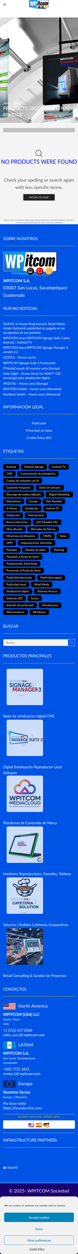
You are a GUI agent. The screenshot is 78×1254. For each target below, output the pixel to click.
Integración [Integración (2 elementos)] (13, 515)
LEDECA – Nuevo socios (19, 357)
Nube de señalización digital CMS (28, 716)
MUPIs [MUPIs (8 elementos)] (47, 536)
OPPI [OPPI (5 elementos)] (9, 542)
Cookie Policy (37, 1248)
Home (7, 103)
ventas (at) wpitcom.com (21, 1074)
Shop (17, 103)
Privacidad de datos (39, 430)
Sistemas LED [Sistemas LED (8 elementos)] (14, 598)
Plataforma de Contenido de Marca (30, 823)
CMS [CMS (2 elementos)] (9, 473)
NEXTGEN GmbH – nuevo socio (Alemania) (32, 389)
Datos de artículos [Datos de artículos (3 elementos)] (50, 487)
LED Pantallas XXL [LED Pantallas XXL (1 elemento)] (47, 522)
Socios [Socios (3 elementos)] (35, 598)
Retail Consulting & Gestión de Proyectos (34, 975)
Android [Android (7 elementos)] (11, 466)
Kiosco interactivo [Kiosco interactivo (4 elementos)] (17, 522)
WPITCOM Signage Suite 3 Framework (29, 363)
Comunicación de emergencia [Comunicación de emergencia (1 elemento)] (38, 473)
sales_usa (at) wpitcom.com (24, 1035)
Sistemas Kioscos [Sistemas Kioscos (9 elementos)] (47, 591)
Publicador (39, 423)
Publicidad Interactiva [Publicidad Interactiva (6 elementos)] (19, 577)
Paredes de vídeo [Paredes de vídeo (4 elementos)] (35, 550)
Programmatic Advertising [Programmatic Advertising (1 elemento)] (21, 563)
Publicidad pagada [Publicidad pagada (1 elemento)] (51, 577)
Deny (39, 1229)
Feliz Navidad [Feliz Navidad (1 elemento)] (54, 501)
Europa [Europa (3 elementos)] (33, 501)
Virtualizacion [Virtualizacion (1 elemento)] (50, 605)
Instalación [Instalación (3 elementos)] (31, 508)
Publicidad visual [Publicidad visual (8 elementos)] (16, 584)
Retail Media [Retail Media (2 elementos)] (41, 584)
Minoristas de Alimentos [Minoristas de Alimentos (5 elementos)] (20, 536)
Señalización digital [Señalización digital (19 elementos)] (17, 591)
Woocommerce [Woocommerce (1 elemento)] (15, 612)
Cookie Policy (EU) (39, 438)
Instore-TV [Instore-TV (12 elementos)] (53, 508)
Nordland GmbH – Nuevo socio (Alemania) (31, 394)
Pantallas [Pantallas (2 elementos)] (11, 550)
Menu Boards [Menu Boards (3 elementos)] (14, 529)
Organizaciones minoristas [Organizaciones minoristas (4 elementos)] (36, 542)
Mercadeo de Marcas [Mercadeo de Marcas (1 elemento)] (43, 529)
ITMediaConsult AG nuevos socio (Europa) (31, 368)
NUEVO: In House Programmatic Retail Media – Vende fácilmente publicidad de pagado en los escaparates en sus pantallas (35, 328)
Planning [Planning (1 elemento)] (59, 550)
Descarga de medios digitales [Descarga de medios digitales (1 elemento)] (23, 494)
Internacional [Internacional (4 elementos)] (35, 515)
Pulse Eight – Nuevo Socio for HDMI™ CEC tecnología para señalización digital (32, 376)
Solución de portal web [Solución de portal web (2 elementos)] (19, 605)
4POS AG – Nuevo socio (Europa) (25, 383)
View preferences (39, 1240)
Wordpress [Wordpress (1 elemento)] (39, 612)
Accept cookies (39, 1217)
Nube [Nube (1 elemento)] (63, 536)
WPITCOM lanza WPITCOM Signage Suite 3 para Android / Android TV (36, 340)
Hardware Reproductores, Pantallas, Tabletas (37, 874)
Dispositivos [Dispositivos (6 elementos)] (13, 501)
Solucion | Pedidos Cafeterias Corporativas (35, 925)
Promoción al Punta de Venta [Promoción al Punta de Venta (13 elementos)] (23, 570)
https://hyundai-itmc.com (22, 1108)
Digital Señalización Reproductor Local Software (32, 770)
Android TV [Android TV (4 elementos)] (59, 466)
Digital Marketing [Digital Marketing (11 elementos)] (59, 494)
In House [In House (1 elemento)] (11, 508)
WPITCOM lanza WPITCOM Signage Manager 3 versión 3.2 (35, 350)
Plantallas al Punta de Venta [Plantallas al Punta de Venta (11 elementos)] (22, 556)
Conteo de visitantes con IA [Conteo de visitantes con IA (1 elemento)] (22, 480)
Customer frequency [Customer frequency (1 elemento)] (18, 487)
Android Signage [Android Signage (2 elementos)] (34, 466)
